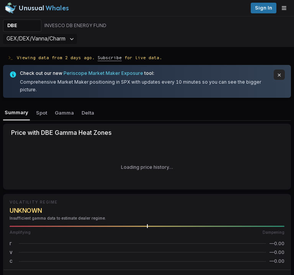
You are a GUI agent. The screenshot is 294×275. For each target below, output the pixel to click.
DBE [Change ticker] (12, 25)
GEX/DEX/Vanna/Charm (40, 38)
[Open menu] (286, 8)
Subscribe (110, 57)
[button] (147, 243)
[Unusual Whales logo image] (37, 8)
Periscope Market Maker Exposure (103, 73)
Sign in (263, 8)
